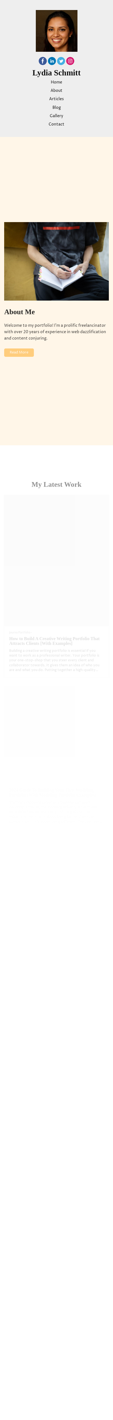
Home (56, 82)
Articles (56, 99)
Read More (19, 352)
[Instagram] (70, 62)
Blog (56, 107)
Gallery (56, 116)
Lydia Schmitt (56, 73)
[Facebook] (43, 62)
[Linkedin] (52, 62)
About (56, 91)
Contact (56, 124)
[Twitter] (61, 62)
